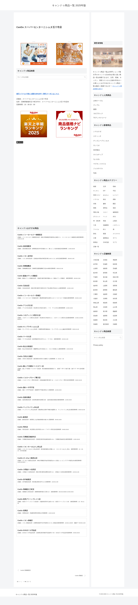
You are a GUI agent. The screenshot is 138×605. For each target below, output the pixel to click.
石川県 (115, 281)
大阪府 (95, 298)
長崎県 (95, 320)
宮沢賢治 (96, 150)
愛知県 (115, 290)
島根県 (115, 303)
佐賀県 (115, 315)
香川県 (105, 311)
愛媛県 (115, 311)
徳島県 (95, 311)
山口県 (115, 307)
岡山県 (95, 307)
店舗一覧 (20, 142)
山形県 (95, 268)
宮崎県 (95, 324)
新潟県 (95, 281)
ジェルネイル (98, 168)
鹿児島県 (106, 324)
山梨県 (105, 285)
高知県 (95, 315)
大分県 (115, 320)
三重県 (95, 294)
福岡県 (105, 315)
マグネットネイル (99, 164)
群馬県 (105, 273)
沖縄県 (115, 324)
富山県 (105, 281)
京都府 (115, 294)
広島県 (105, 307)
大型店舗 (96, 260)
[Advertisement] (51, 20)
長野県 (115, 285)
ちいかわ (96, 159)
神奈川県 (115, 277)
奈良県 (115, 298)
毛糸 (94, 173)
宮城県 (105, 264)
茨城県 (115, 268)
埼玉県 (115, 273)
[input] (51, 77)
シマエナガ (97, 131)
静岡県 (105, 290)
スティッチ (97, 136)
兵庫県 (105, 298)
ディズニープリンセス (101, 141)
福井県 (95, 285)
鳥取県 (105, 303)
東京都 (105, 277)
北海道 (105, 260)
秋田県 (115, 264)
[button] (85, 77)
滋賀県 (105, 294)
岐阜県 (95, 290)
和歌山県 (96, 303)
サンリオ (96, 145)
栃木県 (95, 273)
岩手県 (95, 264)
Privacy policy (98, 345)
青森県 (115, 260)
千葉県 (95, 277)
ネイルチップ (98, 154)
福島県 (105, 268)
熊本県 (105, 320)
